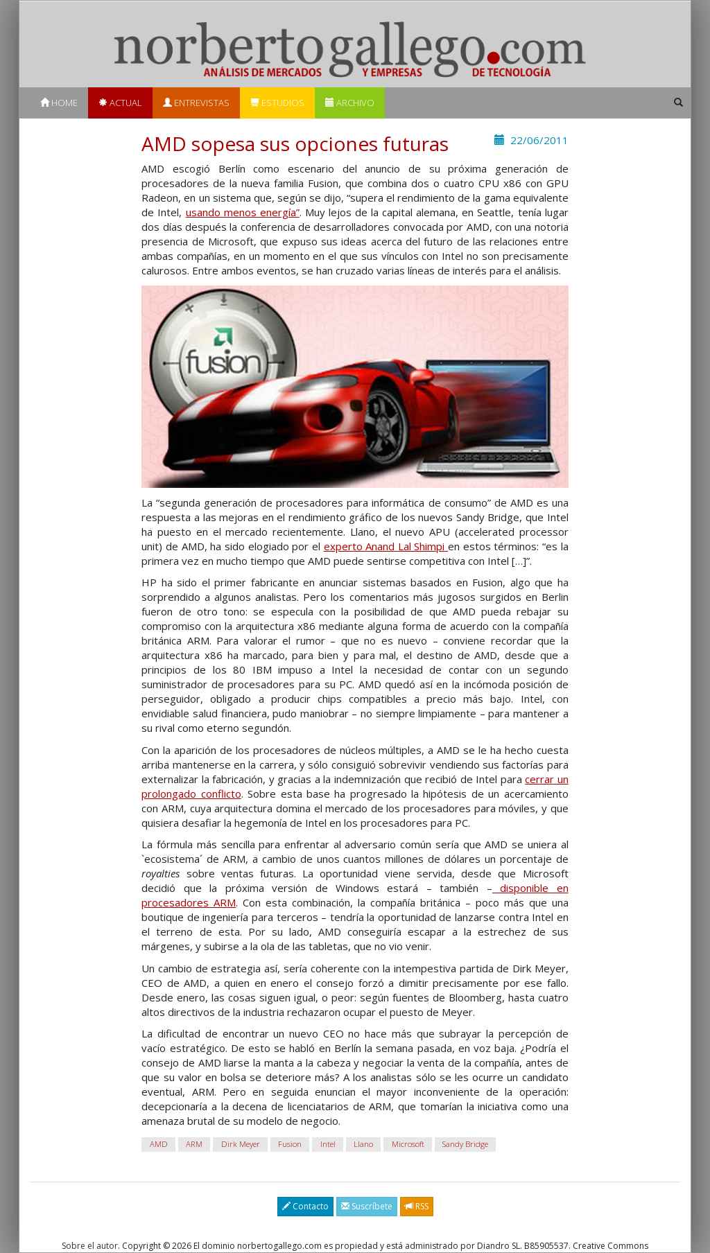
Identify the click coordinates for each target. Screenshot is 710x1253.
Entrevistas (196, 102)
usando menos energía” (243, 212)
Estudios (277, 102)
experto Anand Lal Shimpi (386, 546)
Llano (363, 1144)
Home (59, 102)
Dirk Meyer (240, 1144)
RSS (416, 1206)
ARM (194, 1144)
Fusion (290, 1144)
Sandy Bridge (465, 1144)
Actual (120, 102)
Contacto (305, 1206)
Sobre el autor (90, 1246)
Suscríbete (366, 1206)
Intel (328, 1144)
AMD (159, 1144)
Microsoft (408, 1144)
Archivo (349, 102)
